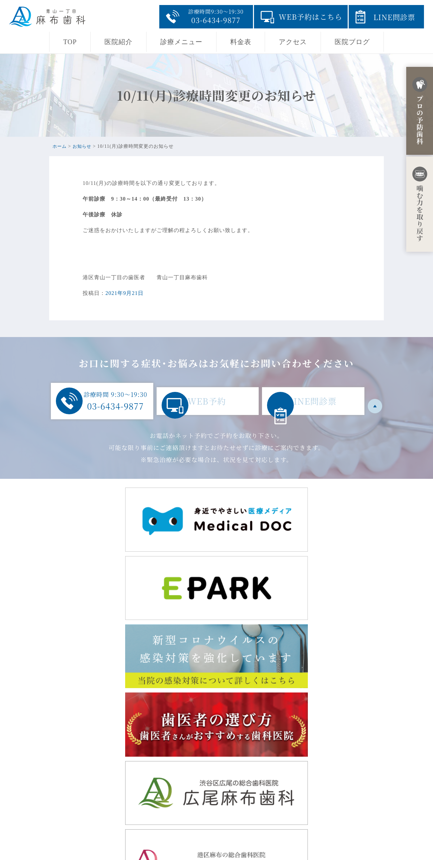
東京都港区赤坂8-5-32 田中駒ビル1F (147, 781)
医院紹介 (118, 41)
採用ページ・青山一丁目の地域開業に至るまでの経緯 (293, 811)
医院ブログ (352, 41)
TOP (70, 41)
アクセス (293, 41)
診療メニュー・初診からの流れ (265, 800)
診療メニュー (181, 41)
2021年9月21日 (124, 293)
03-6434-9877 (118, 820)
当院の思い (239, 779)
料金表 (240, 41)
